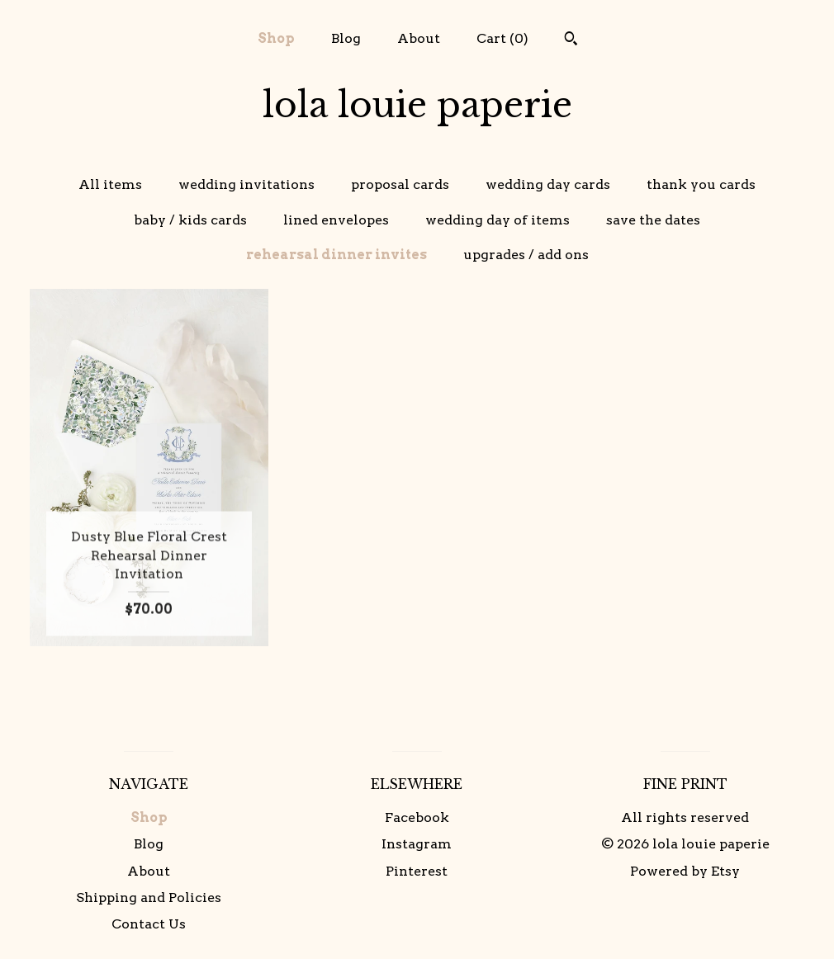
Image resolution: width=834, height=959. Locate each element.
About (418, 38)
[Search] (571, 40)
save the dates (653, 220)
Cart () (502, 38)
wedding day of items (497, 220)
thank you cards (701, 184)
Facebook (417, 817)
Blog (346, 38)
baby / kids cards (190, 220)
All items (110, 184)
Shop (276, 38)
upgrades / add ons (526, 254)
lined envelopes (336, 220)
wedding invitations (246, 184)
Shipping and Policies (148, 897)
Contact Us (148, 924)
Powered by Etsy (685, 871)
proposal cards (400, 184)
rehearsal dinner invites (336, 254)
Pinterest (417, 871)
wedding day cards (548, 184)
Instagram (416, 844)
